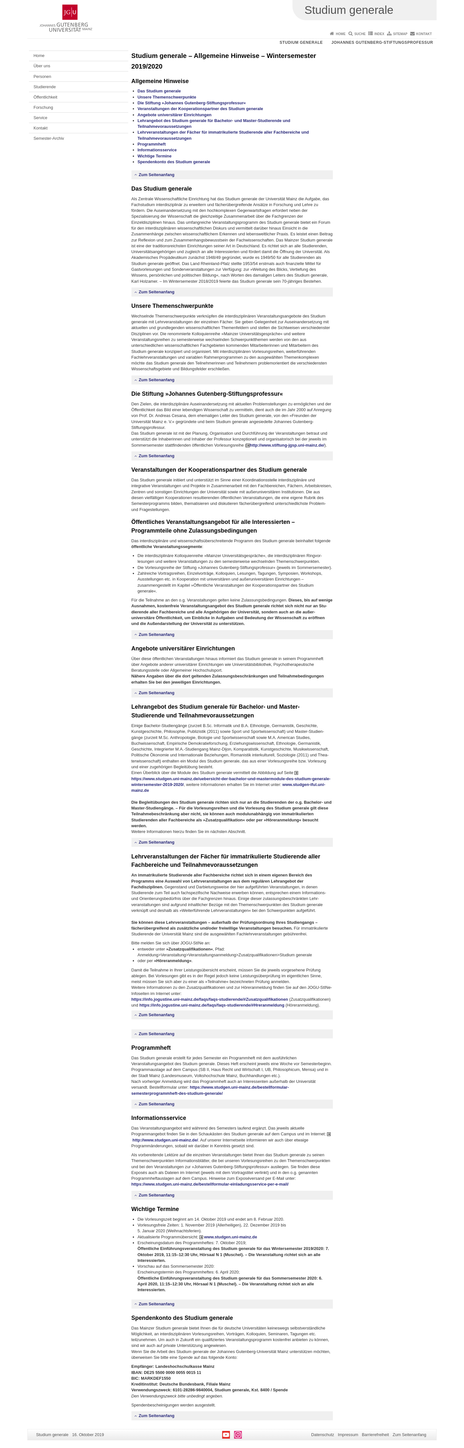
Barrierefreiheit (375, 1434)
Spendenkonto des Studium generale (174, 161)
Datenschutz (322, 1434)
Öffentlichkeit (45, 97)
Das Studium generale (159, 91)
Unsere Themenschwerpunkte (167, 97)
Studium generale (301, 42)
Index (379, 34)
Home (340, 34)
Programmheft (152, 144)
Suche (360, 34)
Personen (42, 76)
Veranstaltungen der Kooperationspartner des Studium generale (200, 108)
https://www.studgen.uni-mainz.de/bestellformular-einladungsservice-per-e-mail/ (210, 1184)
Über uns (42, 65)
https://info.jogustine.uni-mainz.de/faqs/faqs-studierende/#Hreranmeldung (211, 1005)
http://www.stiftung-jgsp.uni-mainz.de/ (287, 445)
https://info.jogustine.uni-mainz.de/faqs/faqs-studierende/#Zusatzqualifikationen (209, 999)
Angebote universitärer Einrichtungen (175, 114)
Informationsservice (157, 149)
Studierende (45, 86)
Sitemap (400, 34)
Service (40, 117)
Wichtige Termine (155, 156)
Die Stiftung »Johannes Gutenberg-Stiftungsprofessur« (192, 102)
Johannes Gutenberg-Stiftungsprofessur (382, 42)
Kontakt (424, 34)
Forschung (43, 107)
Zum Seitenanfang (157, 174)
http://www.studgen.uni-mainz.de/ (165, 1140)
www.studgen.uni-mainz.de (230, 1237)
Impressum (348, 1434)
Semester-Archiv (49, 138)
